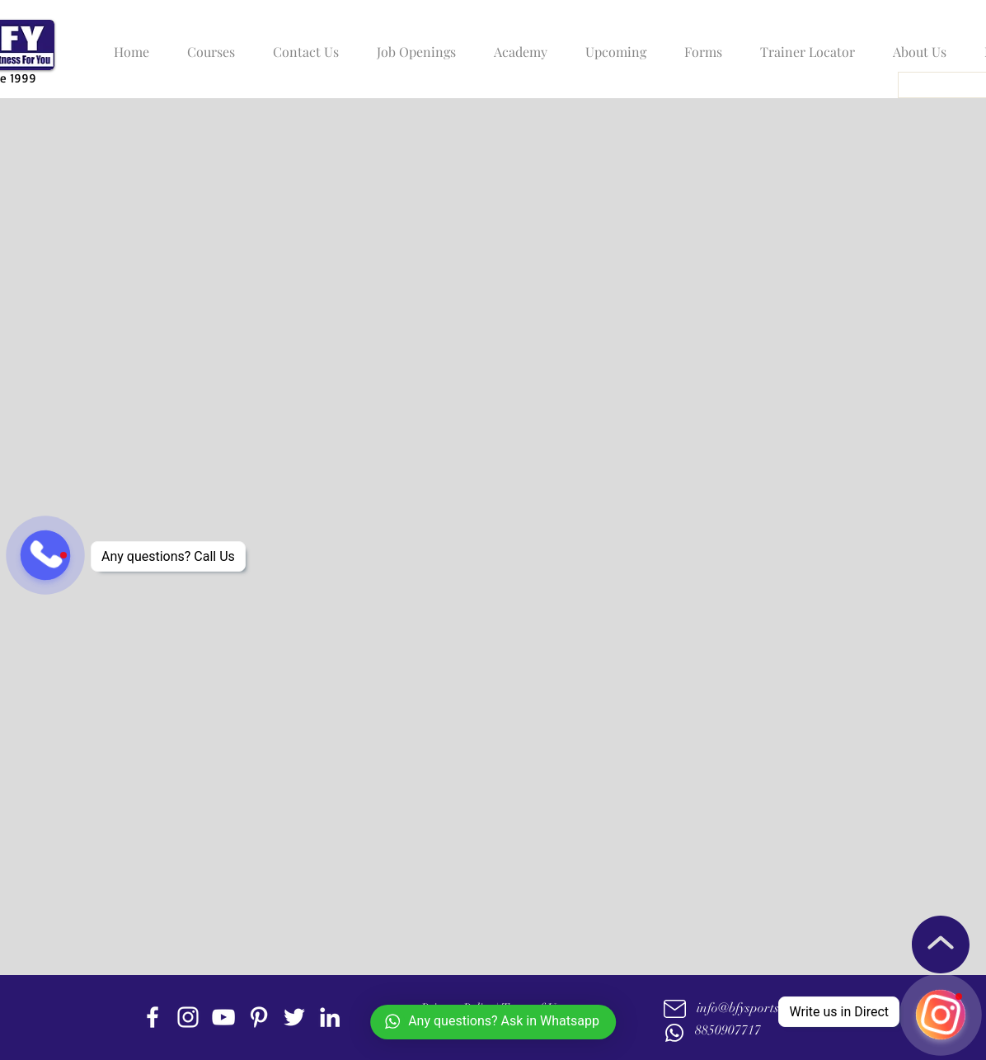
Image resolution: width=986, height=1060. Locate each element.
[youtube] (223, 1017)
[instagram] (188, 1017)
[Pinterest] (259, 1017)
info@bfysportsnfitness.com (772, 1008)
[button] (207, 45)
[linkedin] (330, 1017)
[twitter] (294, 1017)
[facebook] (153, 1017)
